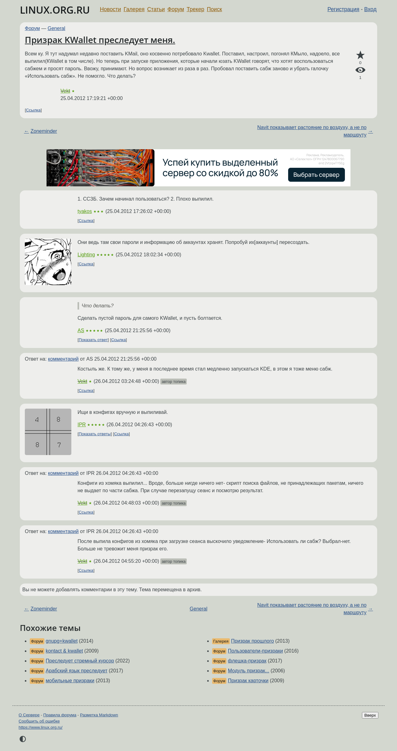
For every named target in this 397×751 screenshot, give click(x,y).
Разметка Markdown (99, 715)
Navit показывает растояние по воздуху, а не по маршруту (311, 131)
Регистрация (343, 9)
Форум (175, 9)
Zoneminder (43, 131)
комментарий (63, 359)
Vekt (65, 90)
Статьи (156, 9)
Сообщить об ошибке (39, 721)
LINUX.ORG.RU (55, 9)
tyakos (85, 211)
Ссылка (33, 110)
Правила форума (60, 715)
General (56, 28)
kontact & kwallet (64, 650)
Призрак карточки (248, 680)
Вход (370, 9)
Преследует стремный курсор (80, 660)
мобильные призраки (70, 680)
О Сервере (29, 715)
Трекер (195, 9)
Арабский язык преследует (76, 670)
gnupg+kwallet (62, 641)
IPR (82, 424)
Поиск (214, 9)
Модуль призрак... (248, 670)
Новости (110, 9)
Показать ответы (95, 434)
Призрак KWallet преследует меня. (100, 40)
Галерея (134, 9)
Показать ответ (93, 339)
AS (81, 330)
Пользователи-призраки (255, 650)
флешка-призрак (247, 660)
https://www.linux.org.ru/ (40, 727)
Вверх (370, 715)
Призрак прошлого (252, 641)
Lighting (86, 254)
